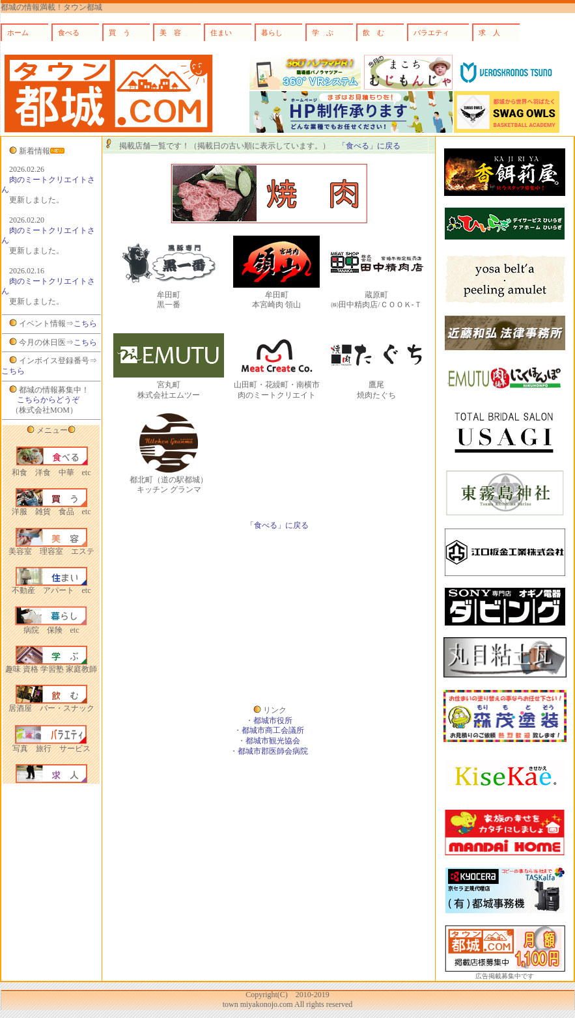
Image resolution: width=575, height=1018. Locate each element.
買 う (119, 32)
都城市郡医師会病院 (273, 751)
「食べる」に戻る (369, 145)
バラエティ (431, 32)
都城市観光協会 (272, 740)
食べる (68, 32)
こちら (85, 323)
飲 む (373, 32)
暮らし (272, 32)
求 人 (489, 32)
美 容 (170, 32)
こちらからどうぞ (48, 399)
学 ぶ (322, 32)
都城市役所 (272, 720)
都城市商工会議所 (273, 730)
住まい (221, 32)
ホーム (18, 32)
